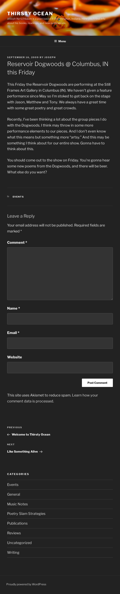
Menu (60, 41)
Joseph (50, 57)
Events (18, 196)
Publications (17, 523)
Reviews (14, 533)
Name (13, 308)
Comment (17, 242)
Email (13, 333)
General (13, 494)
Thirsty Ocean (30, 13)
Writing (13, 552)
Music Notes (17, 504)
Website (14, 357)
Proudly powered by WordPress (26, 584)
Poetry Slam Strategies (26, 513)
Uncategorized (19, 543)
